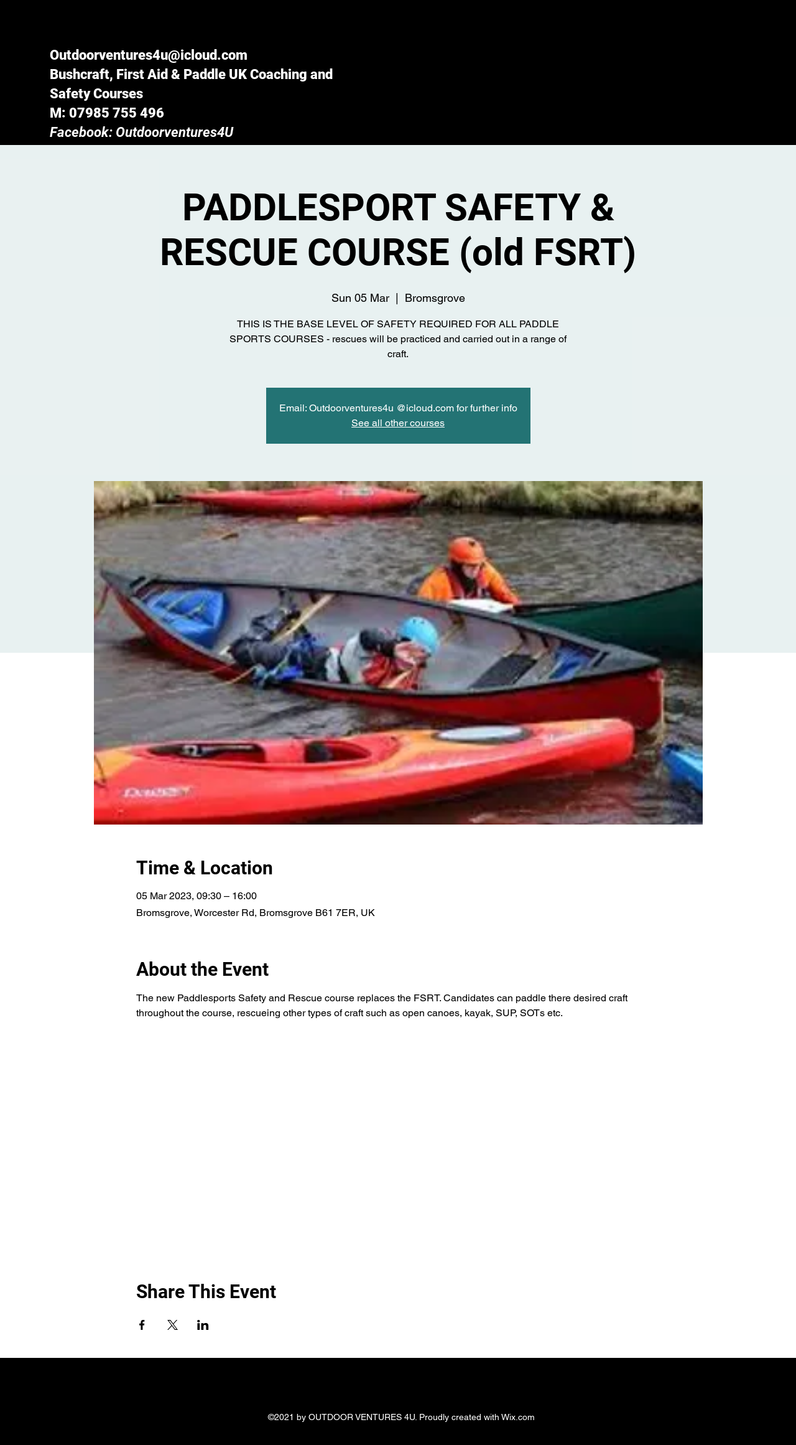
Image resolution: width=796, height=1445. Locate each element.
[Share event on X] (172, 1325)
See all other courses (398, 423)
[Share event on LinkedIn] (203, 1325)
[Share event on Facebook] (142, 1325)
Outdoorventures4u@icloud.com (149, 55)
